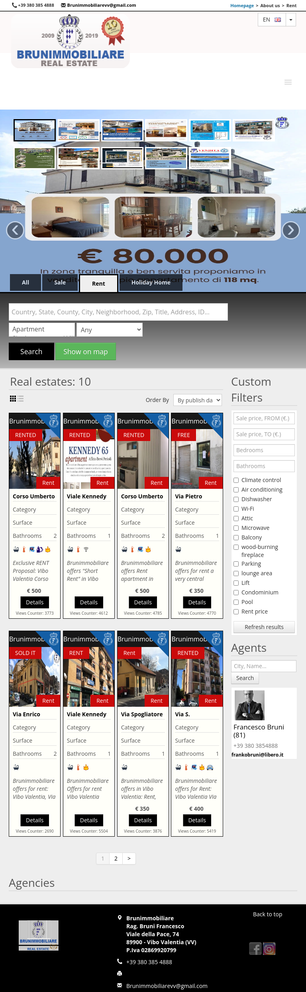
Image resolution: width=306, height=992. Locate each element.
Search (31, 351)
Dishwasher (252, 499)
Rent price (250, 611)
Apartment (42, 329)
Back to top (267, 914)
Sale (60, 282)
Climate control (257, 480)
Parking (247, 563)
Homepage (242, 5)
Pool (243, 602)
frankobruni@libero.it (257, 754)
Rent (98, 283)
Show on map (85, 351)
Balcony (247, 537)
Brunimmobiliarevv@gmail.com (98, 5)
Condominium (256, 592)
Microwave (251, 527)
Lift (241, 582)
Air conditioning (257, 489)
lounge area (252, 573)
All (25, 282)
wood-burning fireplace (255, 551)
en (272, 19)
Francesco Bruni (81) (258, 730)
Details (35, 602)
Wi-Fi (243, 508)
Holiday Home (151, 282)
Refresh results (264, 627)
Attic (243, 518)
